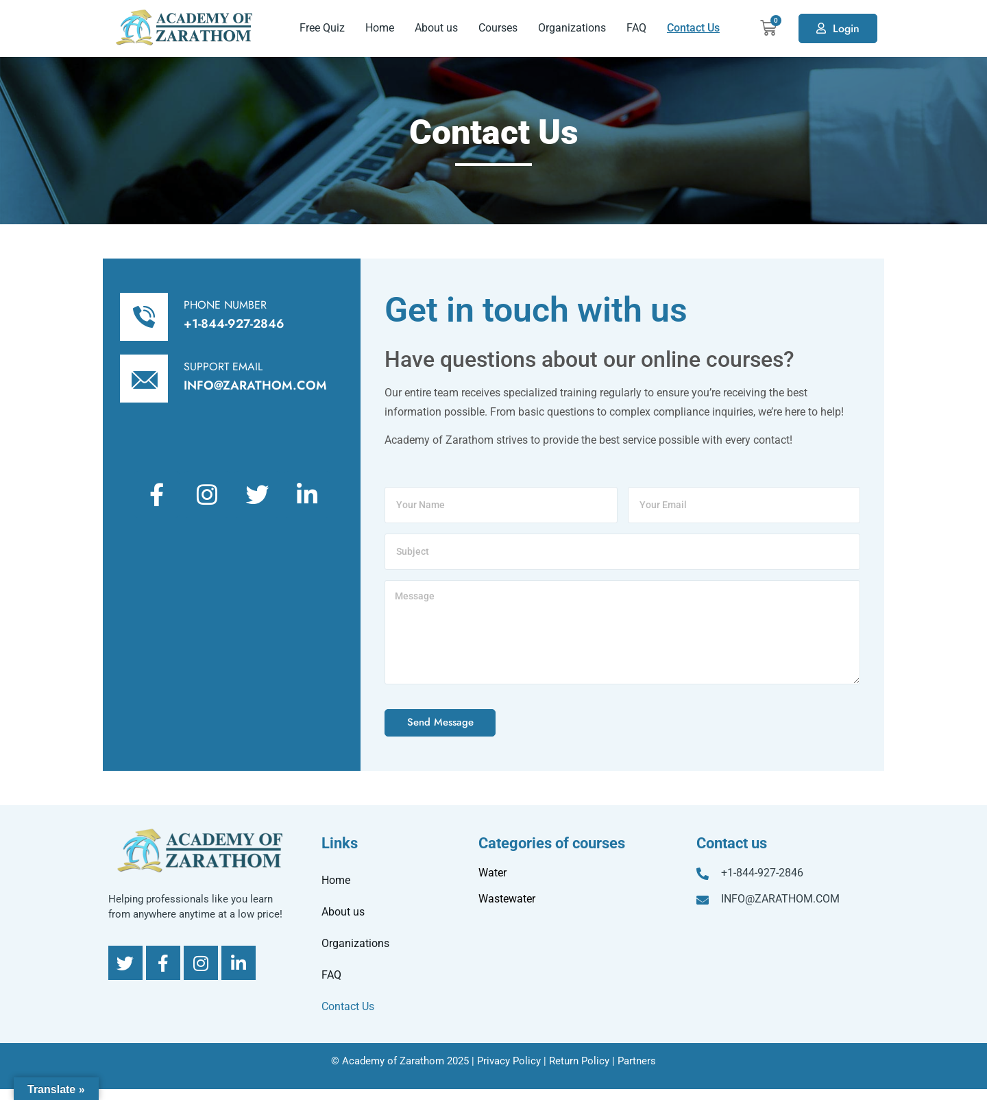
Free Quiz (322, 27)
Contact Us (693, 27)
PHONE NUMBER (225, 305)
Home (379, 27)
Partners (637, 1061)
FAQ (636, 27)
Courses (497, 27)
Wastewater (506, 898)
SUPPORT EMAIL (223, 366)
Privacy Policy (509, 1061)
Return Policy (579, 1061)
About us (436, 27)
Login (846, 28)
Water (492, 872)
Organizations (572, 27)
